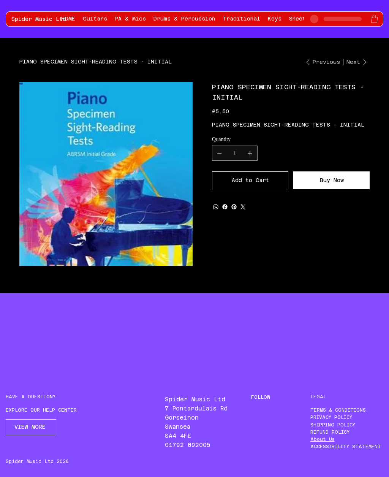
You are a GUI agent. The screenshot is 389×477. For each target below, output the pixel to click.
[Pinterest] (234, 207)
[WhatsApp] (216, 207)
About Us (322, 439)
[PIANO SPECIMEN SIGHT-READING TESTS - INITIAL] (95, 61)
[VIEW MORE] (31, 427)
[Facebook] (225, 207)
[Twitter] (243, 207)
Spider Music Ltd (38, 19)
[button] (374, 19)
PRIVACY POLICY (331, 417)
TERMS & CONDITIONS (338, 410)
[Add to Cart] (250, 180)
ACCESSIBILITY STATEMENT (345, 446)
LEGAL (318, 396)
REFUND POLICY (329, 432)
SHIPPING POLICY (332, 425)
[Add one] (250, 153)
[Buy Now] (331, 180)
